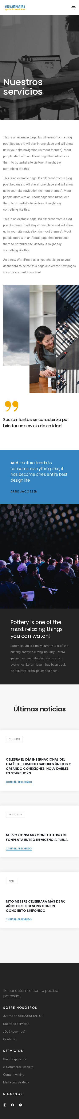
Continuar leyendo (19, 782)
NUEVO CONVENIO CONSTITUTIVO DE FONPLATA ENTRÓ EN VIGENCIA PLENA (37, 837)
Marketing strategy (16, 1082)
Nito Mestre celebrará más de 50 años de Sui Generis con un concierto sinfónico (36, 906)
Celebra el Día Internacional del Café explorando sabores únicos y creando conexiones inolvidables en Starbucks (38, 766)
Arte (11, 881)
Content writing (13, 1075)
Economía (15, 814)
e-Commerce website (18, 1067)
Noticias (14, 739)
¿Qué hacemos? (14, 1031)
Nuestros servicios (16, 1024)
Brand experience (15, 1059)
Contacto (9, 1039)
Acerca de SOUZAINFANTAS (23, 1016)
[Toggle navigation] (73, 7)
